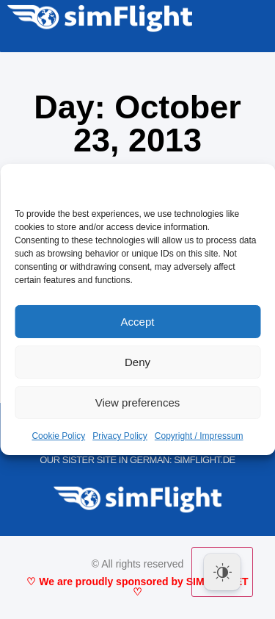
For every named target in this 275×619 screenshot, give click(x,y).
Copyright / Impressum (199, 436)
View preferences (137, 402)
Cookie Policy (58, 436)
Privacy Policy (119, 436)
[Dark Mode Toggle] (222, 572)
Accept (138, 321)
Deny (137, 362)
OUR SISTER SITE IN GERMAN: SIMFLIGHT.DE (137, 459)
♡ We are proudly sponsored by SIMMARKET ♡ (137, 587)
